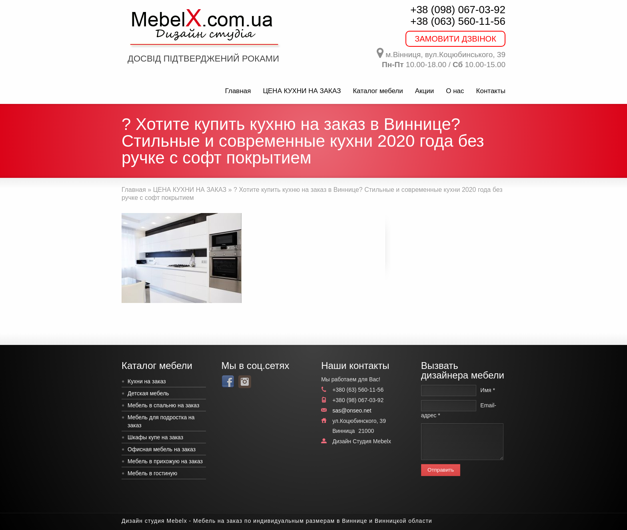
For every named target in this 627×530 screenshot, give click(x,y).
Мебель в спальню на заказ (163, 405)
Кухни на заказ (147, 381)
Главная (238, 91)
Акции (424, 91)
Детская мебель (148, 393)
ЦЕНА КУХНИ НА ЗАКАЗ (302, 91)
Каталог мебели (378, 91)
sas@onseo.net (351, 410)
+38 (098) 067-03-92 (457, 10)
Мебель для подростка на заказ (161, 421)
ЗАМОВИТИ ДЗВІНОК (455, 38)
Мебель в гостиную (152, 473)
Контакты (490, 91)
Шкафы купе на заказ (155, 437)
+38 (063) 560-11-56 (457, 21)
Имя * (487, 390)
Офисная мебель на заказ (162, 449)
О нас (455, 91)
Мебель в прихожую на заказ (165, 461)
